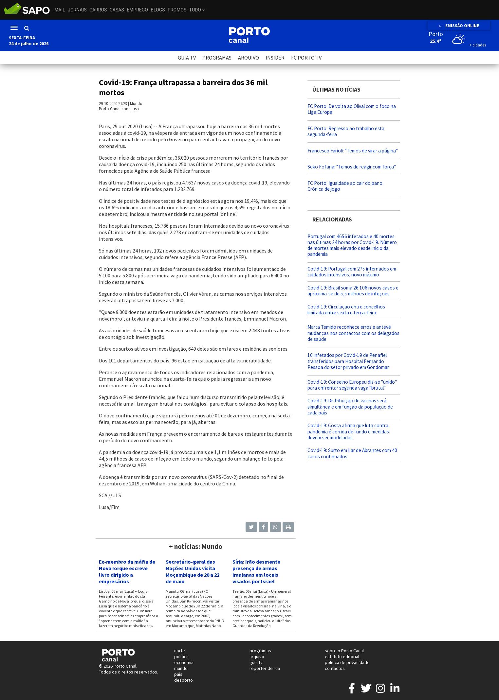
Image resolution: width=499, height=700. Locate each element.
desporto (183, 680)
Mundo (136, 103)
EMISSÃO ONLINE (459, 25)
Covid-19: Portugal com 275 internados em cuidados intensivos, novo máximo (351, 272)
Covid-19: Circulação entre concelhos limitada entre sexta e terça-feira (346, 310)
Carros (98, 9)
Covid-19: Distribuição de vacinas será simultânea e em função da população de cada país (350, 406)
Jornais (77, 9)
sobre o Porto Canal (344, 651)
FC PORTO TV (306, 57)
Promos (177, 9)
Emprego (137, 9)
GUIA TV (187, 57)
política (181, 656)
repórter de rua (265, 668)
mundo (181, 668)
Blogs (158, 9)
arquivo (257, 656)
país (178, 674)
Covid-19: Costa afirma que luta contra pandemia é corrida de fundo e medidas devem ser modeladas (348, 431)
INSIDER (275, 57)
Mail (59, 9)
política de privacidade (347, 662)
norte (179, 651)
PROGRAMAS (216, 57)
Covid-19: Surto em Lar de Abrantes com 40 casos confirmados (352, 453)
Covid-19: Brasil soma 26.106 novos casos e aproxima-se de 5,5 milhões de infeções (352, 291)
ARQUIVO (248, 57)
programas (260, 651)
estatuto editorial (342, 656)
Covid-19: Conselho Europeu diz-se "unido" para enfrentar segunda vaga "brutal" (352, 385)
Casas (117, 9)
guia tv (256, 662)
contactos (335, 668)
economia (184, 662)
